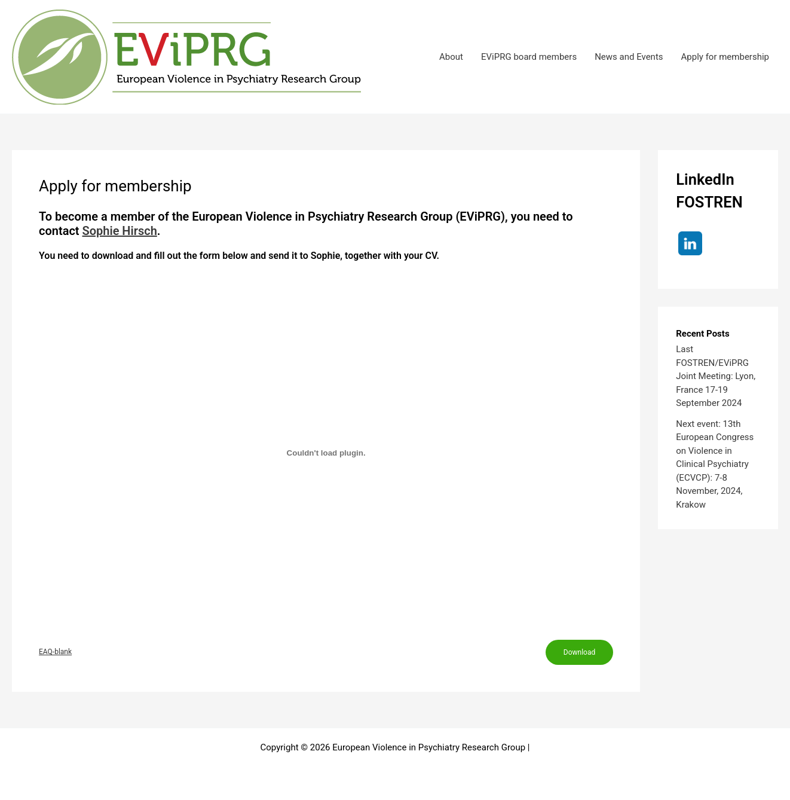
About (451, 56)
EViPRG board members (529, 56)
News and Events (629, 56)
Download (579, 652)
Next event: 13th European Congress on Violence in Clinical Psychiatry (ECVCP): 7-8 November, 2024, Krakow (715, 464)
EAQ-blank (55, 652)
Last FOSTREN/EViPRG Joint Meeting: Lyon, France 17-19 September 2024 (715, 376)
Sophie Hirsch (119, 231)
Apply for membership (725, 56)
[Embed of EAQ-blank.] (326, 453)
